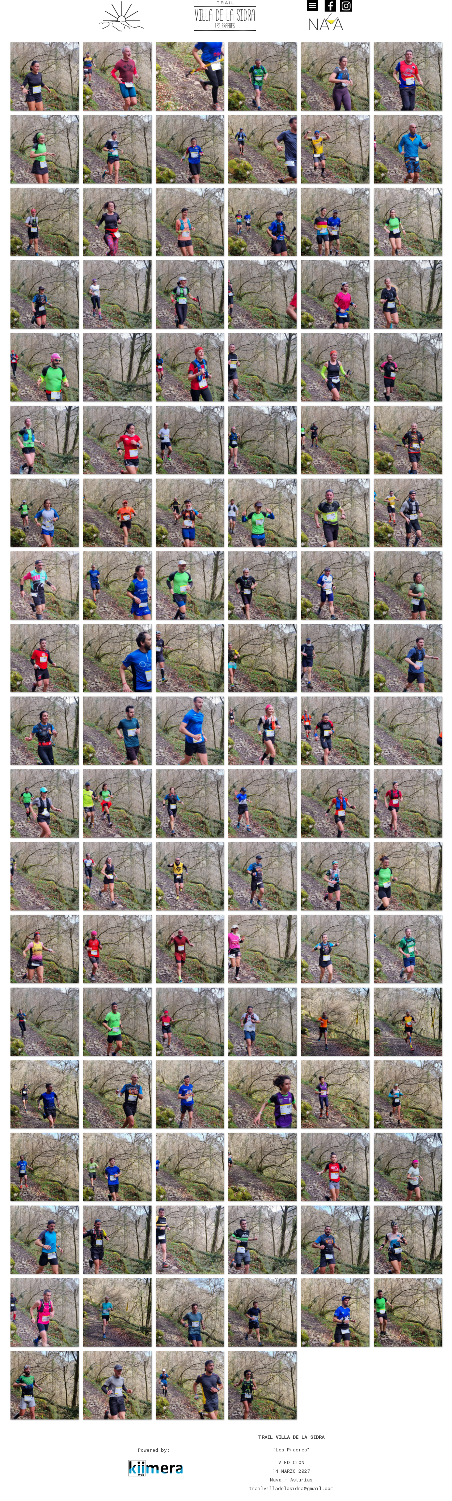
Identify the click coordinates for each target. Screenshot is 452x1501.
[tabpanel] (291, 1462)
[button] (44, 76)
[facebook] (330, 6)
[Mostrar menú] (312, 5)
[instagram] (346, 6)
